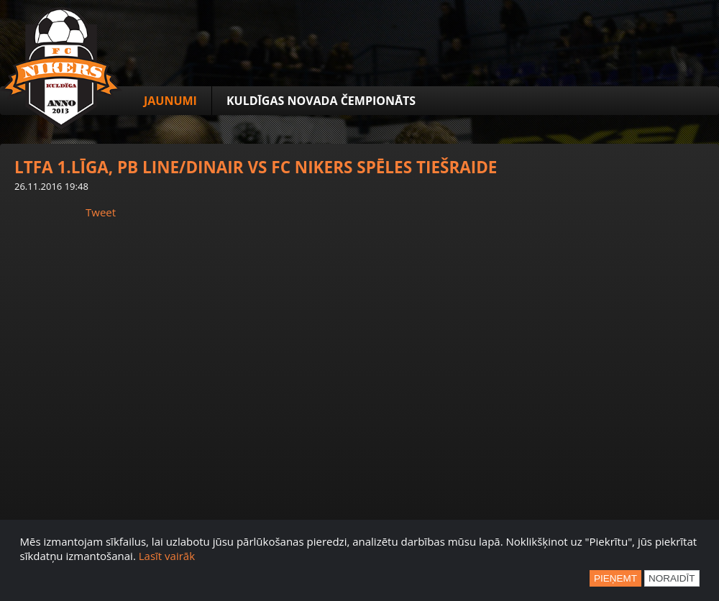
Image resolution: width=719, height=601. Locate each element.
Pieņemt (615, 578)
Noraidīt (672, 578)
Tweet (101, 212)
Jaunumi (170, 101)
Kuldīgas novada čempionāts (321, 101)
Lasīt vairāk (167, 556)
